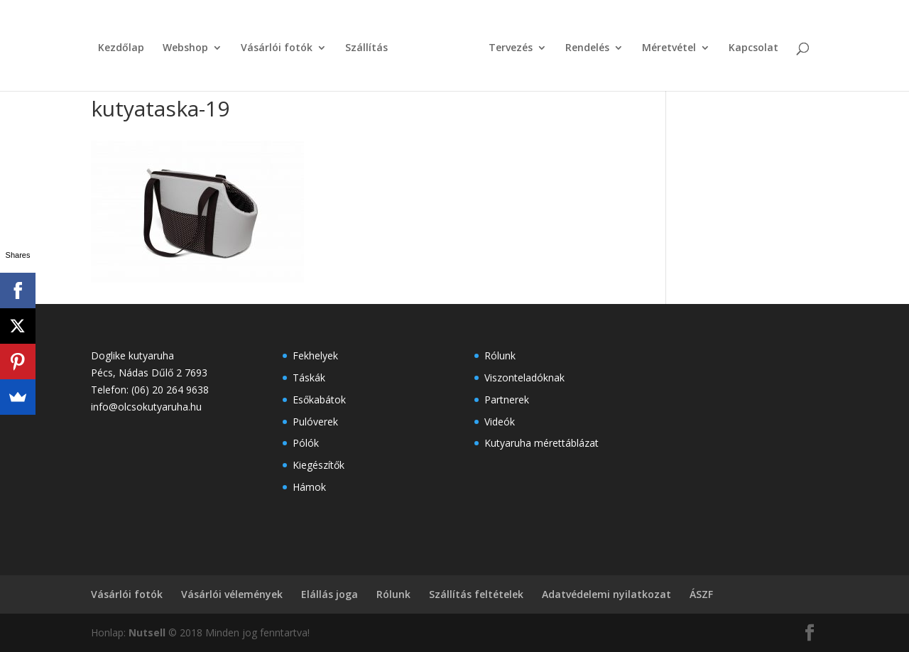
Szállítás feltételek (476, 594)
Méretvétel (669, 48)
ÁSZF (701, 594)
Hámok (309, 487)
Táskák (309, 377)
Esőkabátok (319, 399)
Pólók (306, 443)
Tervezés (511, 48)
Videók (499, 421)
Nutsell (147, 632)
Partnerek (506, 399)
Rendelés (587, 48)
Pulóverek (315, 421)
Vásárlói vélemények (232, 594)
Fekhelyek (315, 355)
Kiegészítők (318, 465)
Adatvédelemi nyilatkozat (606, 594)
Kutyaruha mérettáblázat (541, 443)
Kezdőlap (121, 48)
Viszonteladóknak (524, 377)
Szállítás (366, 48)
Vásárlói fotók (276, 48)
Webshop (185, 48)
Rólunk (500, 355)
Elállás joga (329, 594)
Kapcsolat (753, 48)
